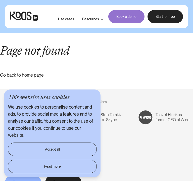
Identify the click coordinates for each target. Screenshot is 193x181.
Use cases (66, 19)
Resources (90, 19)
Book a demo (126, 17)
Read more (52, 166)
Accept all (52, 149)
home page (33, 75)
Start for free (165, 17)
